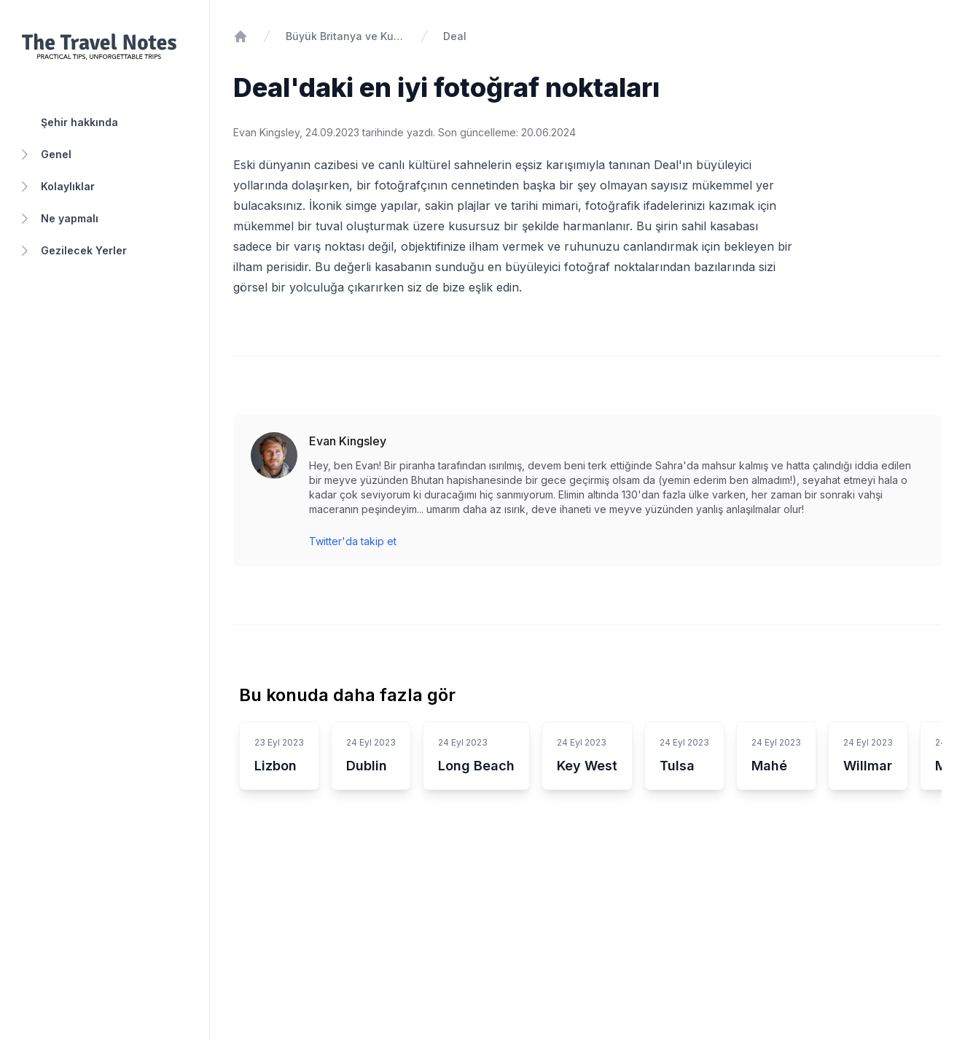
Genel (44, 154)
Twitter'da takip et (352, 541)
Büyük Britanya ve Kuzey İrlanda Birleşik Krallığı (345, 36)
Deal (454, 36)
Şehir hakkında (79, 122)
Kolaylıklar (56, 186)
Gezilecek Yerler (72, 250)
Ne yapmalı (57, 218)
